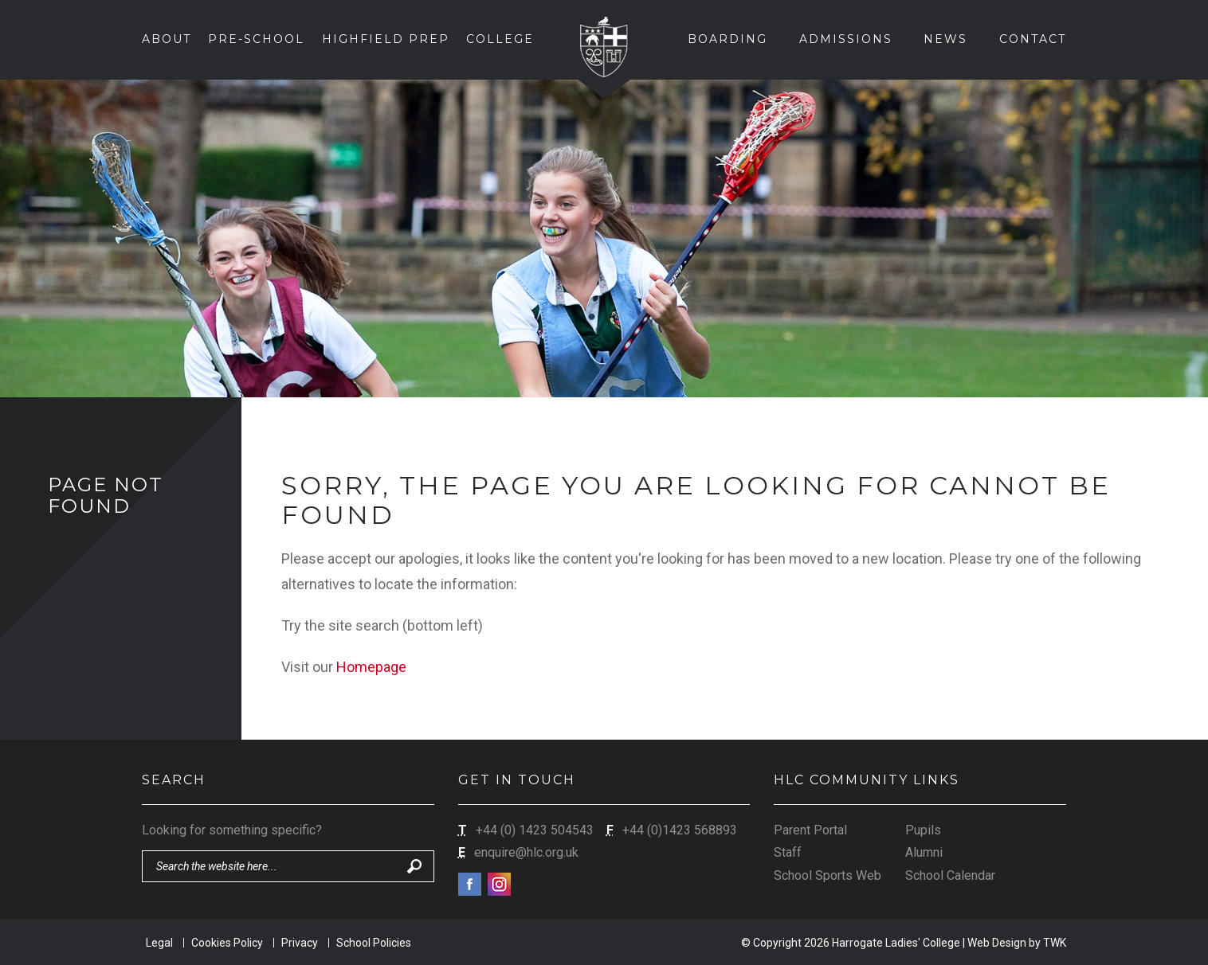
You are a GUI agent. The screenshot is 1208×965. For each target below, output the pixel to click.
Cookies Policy (227, 942)
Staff (788, 852)
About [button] (166, 39)
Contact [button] (1032, 39)
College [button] (500, 39)
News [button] (945, 39)
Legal (159, 942)
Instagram (499, 884)
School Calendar (950, 875)
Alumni (924, 852)
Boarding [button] (727, 39)
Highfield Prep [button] (385, 39)
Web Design (996, 942)
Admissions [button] (845, 39)
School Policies (373, 942)
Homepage (371, 666)
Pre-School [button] (256, 39)
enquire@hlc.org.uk (526, 852)
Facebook (469, 884)
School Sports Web (827, 875)
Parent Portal (810, 830)
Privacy (299, 942)
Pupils (923, 830)
